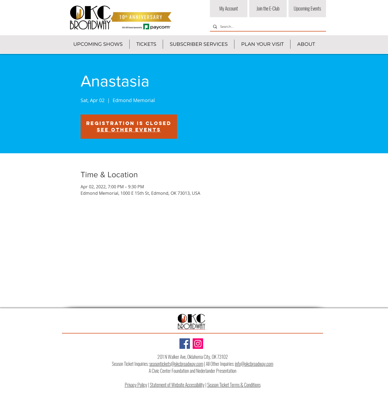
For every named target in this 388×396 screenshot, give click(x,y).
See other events (129, 130)
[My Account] (228, 8)
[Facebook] (184, 343)
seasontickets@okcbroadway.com (176, 363)
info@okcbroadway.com (254, 363)
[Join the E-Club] (268, 8)
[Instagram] (198, 343)
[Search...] (267, 26)
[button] (98, 44)
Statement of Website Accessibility (177, 384)
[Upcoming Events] (307, 8)
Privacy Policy (136, 384)
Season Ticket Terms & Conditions (234, 384)
